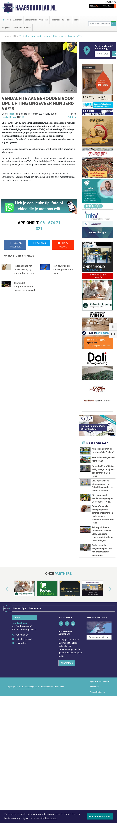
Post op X (39, 243)
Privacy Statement (97, 727)
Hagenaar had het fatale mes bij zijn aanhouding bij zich (24, 269)
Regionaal (55, 20)
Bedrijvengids (31, 20)
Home (7, 36)
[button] (3, 625)
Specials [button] (66, 20)
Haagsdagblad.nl (36, 8)
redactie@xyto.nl (24, 674)
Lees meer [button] (51, 818)
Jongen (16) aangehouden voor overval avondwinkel (24, 286)
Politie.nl (72, 117)
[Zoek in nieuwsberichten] (99, 23)
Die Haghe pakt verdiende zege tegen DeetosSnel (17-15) (102, 498)
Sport (76, 20)
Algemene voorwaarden (100, 716)
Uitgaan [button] (5, 27)
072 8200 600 (22, 670)
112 (9, 20)
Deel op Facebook (15, 245)
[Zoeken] (113, 23)
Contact (27, 27)
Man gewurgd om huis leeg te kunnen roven (63, 269)
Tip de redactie (63, 245)
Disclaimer (94, 721)
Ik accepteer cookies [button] (100, 816)
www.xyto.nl (21, 678)
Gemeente (43, 20)
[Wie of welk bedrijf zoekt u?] (102, 54)
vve (14, 117)
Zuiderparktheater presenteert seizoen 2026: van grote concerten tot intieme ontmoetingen (102, 534)
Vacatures (17, 27)
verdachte (7, 117)
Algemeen (17, 20)
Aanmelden (66, 697)
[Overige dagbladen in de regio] (99, 663)
